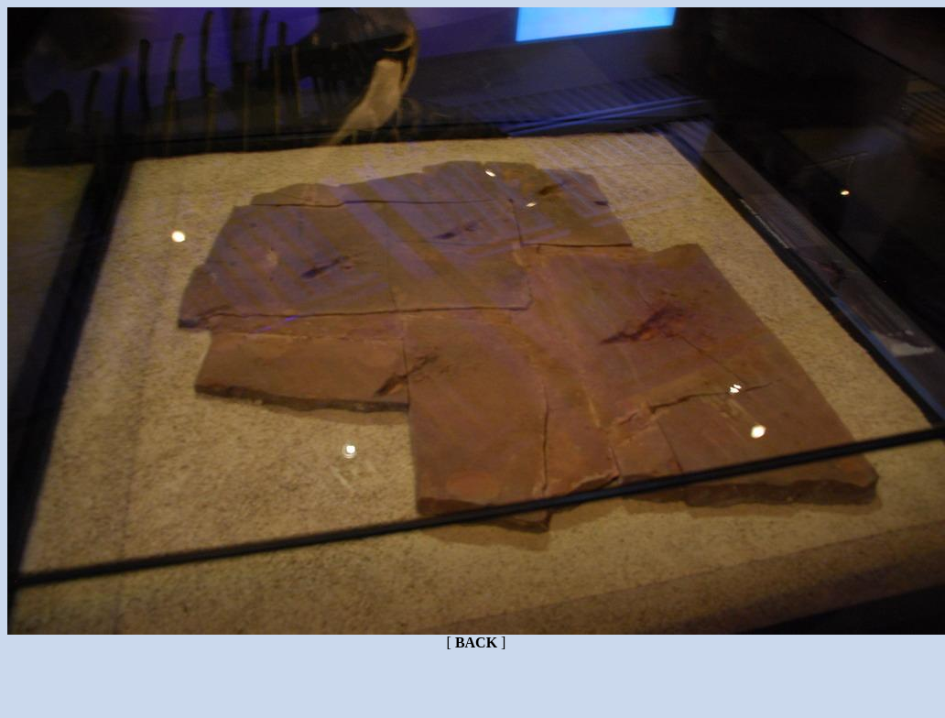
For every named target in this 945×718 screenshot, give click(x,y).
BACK (476, 642)
